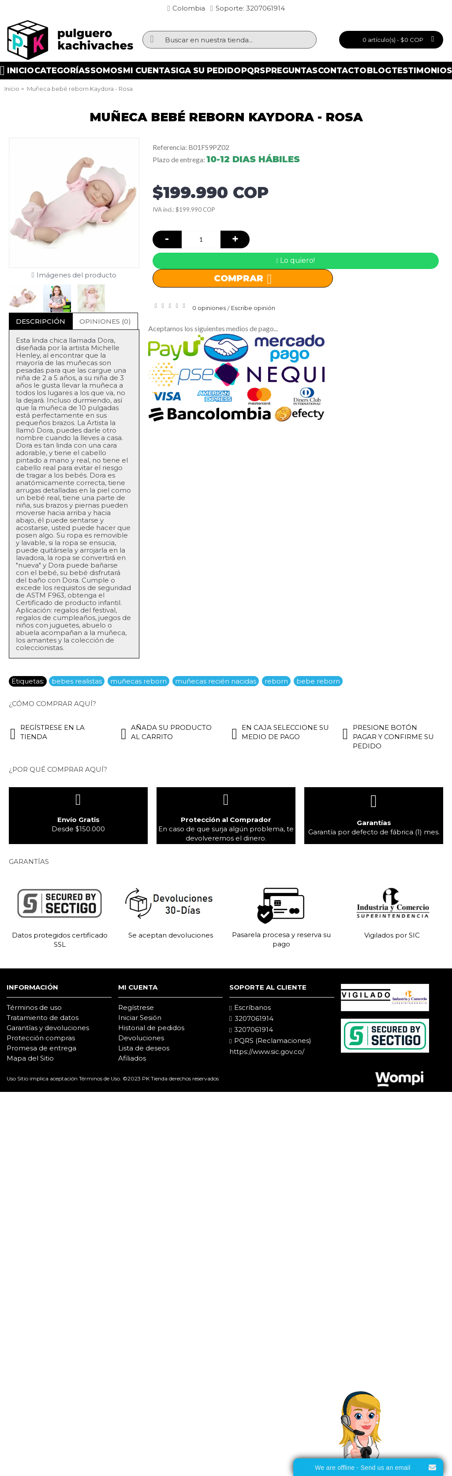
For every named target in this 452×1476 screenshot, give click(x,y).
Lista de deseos (143, 1048)
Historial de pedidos (151, 1028)
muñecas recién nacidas (215, 681)
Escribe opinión (253, 307)
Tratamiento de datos (42, 1017)
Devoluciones (141, 1038)
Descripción (40, 321)
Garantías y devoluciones (48, 1028)
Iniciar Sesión (139, 1017)
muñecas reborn (138, 681)
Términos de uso (34, 1007)
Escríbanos (250, 1007)
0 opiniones (209, 307)
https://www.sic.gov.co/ (266, 1051)
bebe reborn (318, 681)
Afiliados (132, 1058)
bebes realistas (77, 681)
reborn (276, 681)
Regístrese (136, 1007)
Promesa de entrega (41, 1048)
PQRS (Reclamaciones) (270, 1040)
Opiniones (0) (105, 321)
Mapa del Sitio (30, 1058)
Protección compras (41, 1038)
